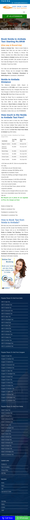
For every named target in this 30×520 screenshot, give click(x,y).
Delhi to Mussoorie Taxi (7, 310)
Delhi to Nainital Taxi (6, 307)
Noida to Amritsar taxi (6, 448)
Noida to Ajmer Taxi (6, 433)
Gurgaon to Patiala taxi (7, 391)
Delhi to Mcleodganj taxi (7, 343)
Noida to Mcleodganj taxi (7, 451)
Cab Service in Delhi (6, 491)
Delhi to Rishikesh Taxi (6, 313)
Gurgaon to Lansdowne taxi (8, 400)
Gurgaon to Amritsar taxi (7, 394)
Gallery (3, 504)
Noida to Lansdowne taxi (7, 454)
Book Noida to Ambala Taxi (17, 104)
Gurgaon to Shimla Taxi (7, 382)
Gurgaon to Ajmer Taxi (6, 379)
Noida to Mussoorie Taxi (7, 419)
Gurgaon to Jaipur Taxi (6, 370)
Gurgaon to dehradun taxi (7, 388)
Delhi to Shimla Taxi (6, 328)
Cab (2, 488)
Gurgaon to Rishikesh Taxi (7, 367)
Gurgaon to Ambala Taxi (7, 385)
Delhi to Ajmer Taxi (5, 325)
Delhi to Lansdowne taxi (7, 346)
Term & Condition (5, 467)
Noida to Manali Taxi (6, 430)
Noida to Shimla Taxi (6, 436)
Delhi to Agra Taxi (5, 301)
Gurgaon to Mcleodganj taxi (8, 397)
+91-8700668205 (14, 16)
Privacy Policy (4, 470)
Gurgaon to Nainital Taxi (7, 361)
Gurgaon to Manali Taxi (7, 376)
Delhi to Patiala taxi (6, 337)
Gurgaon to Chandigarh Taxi (8, 373)
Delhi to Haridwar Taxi (6, 304)
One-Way (3, 501)
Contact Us (4, 464)
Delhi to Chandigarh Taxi (7, 319)
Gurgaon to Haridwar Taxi (7, 358)
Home (14, 25)
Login (2, 510)
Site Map (3, 473)
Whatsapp (22, 518)
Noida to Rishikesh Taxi (7, 422)
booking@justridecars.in (19, 2)
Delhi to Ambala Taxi (6, 331)
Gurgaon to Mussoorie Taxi (7, 364)
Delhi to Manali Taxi (6, 322)
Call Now (7, 518)
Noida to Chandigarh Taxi (7, 427)
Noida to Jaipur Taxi (6, 424)
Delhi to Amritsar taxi (6, 340)
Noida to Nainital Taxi (6, 416)
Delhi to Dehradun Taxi (6, 334)
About (2, 485)
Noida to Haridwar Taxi (6, 413)
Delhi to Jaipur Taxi (6, 316)
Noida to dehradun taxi (7, 442)
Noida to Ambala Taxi (22, 25)
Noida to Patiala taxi (6, 445)
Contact (3, 507)
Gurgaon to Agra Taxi (6, 356)
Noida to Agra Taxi (5, 410)
